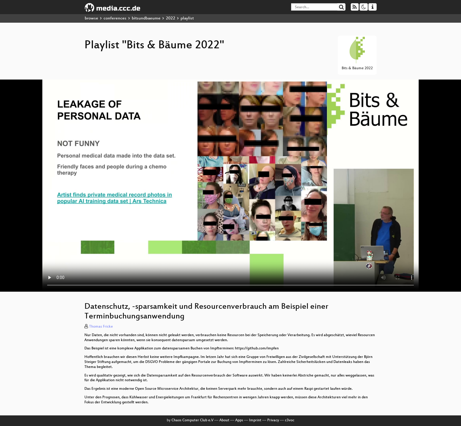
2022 (170, 18)
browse (91, 18)
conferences (114, 18)
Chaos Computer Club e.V (192, 420)
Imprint (255, 420)
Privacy (273, 420)
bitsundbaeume (146, 18)
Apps (239, 420)
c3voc (289, 420)
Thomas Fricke (101, 327)
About (224, 420)
